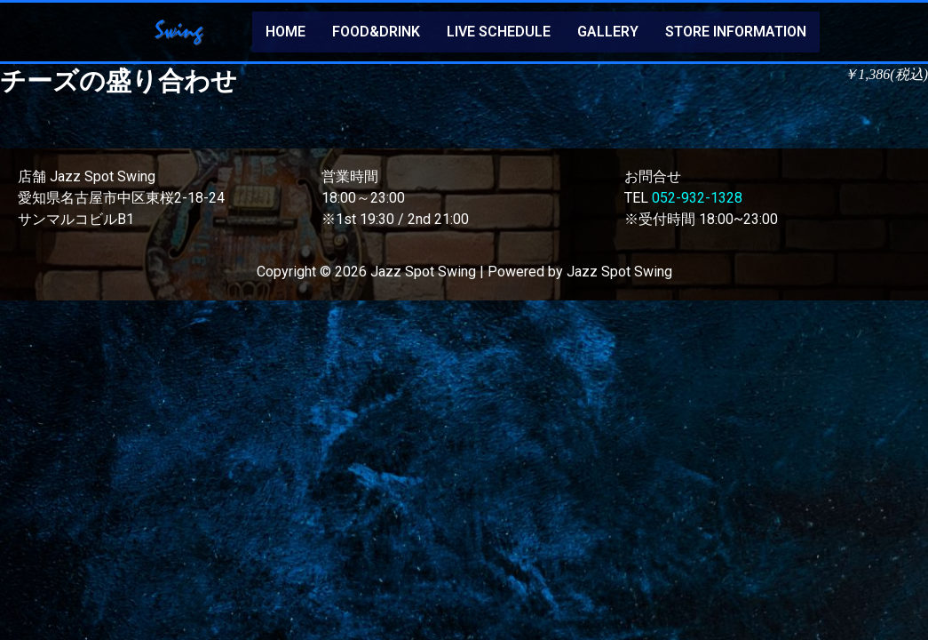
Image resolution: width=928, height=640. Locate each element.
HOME (285, 31)
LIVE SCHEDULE (499, 31)
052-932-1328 (697, 197)
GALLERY (607, 31)
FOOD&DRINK (376, 31)
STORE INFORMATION (735, 31)
